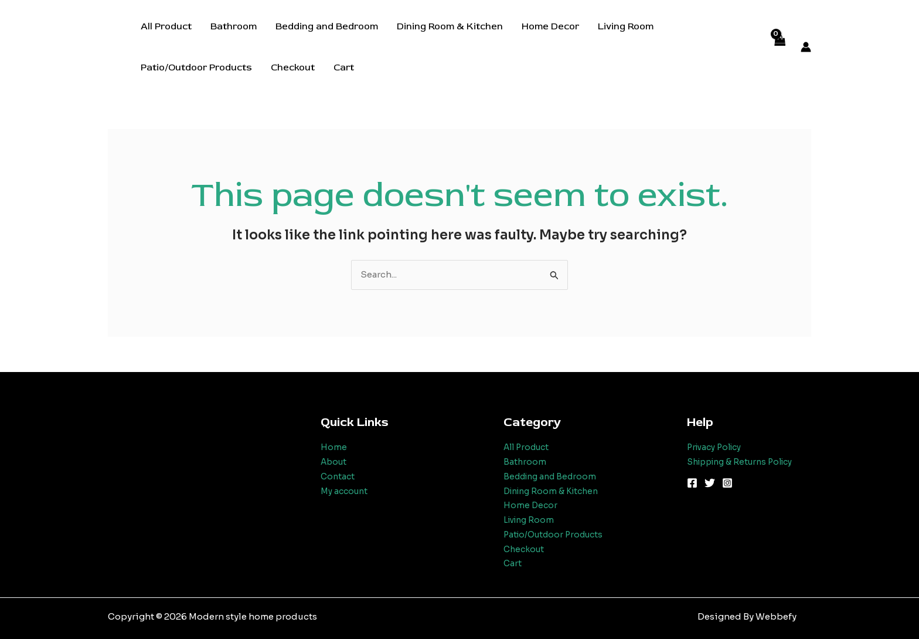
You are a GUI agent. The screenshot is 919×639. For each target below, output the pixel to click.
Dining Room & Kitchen (450, 26)
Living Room (625, 26)
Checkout (293, 67)
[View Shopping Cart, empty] (779, 47)
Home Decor (550, 26)
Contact (338, 476)
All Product (166, 26)
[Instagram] (727, 483)
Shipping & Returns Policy (746, 461)
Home (334, 446)
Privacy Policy (718, 446)
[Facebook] (692, 483)
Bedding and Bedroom (326, 26)
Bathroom (233, 26)
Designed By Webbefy (747, 616)
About (335, 461)
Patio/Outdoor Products (196, 67)
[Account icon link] (806, 47)
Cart (343, 67)
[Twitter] (709, 483)
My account (346, 490)
